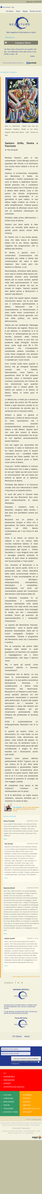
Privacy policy (25, 1128)
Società (26, 1102)
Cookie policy (16, 1128)
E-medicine (8, 1098)
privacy (35, 1062)
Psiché (6, 1105)
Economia (27, 1095)
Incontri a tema (10, 1112)
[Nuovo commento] (10, 816)
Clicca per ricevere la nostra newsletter (26, 1058)
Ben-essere (8, 1102)
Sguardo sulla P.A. (31, 1108)
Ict (4, 1073)
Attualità (27, 1112)
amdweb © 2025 (36, 1119)
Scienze (7, 1083)
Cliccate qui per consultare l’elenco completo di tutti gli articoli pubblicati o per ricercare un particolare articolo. (20, 1006)
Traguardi (8, 1108)
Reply (5, 839)
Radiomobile (9, 1077)
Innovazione (9, 1080)
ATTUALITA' (4, 72)
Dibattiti (27, 1105)
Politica (13, 72)
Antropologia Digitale (13, 1087)
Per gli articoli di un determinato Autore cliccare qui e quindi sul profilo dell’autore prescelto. (21, 1012)
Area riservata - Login (8, 7)
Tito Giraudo (17, 807)
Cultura (7, 1095)
